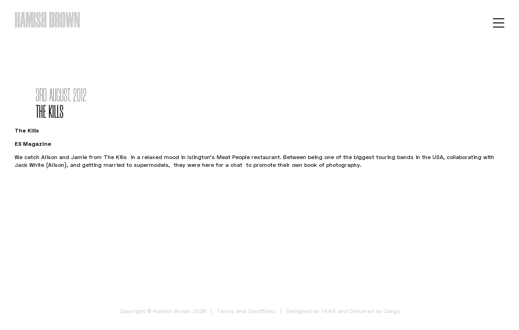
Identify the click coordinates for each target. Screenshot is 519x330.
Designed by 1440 (311, 311)
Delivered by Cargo (375, 311)
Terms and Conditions (246, 311)
